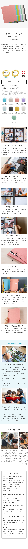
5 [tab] (13, 29)
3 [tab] (10, 29)
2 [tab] (8, 29)
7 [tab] (16, 29)
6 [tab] (15, 29)
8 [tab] (18, 29)
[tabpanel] (14, 14)
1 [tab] (6, 29)
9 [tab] (20, 29)
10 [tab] (21, 29)
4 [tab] (11, 29)
